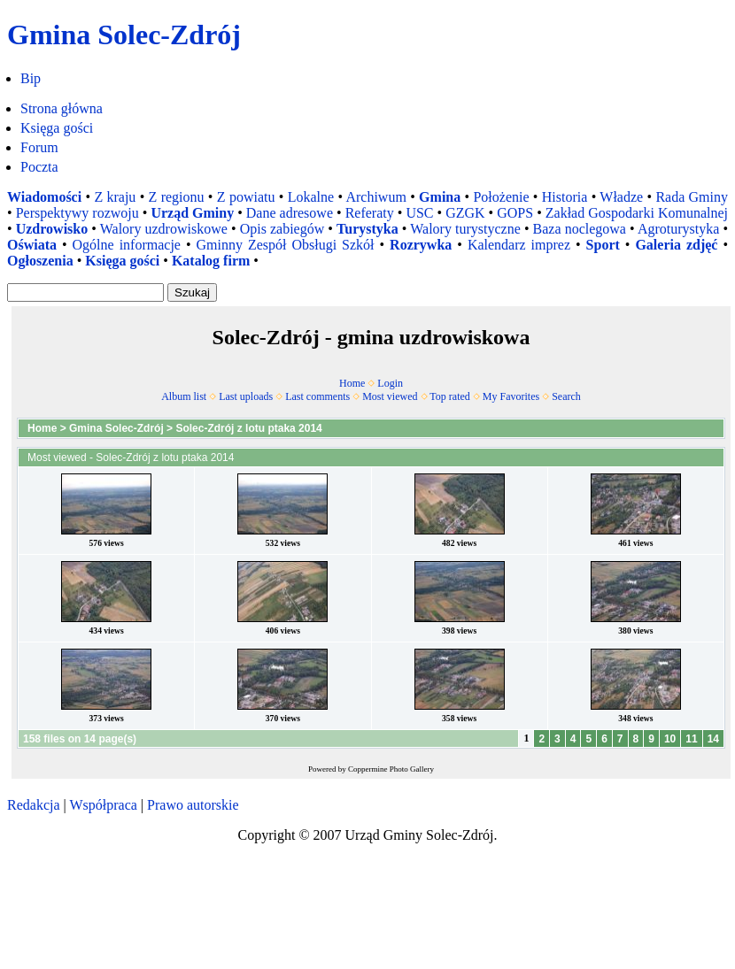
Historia (565, 196)
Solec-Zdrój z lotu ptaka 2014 (248, 428)
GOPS (515, 212)
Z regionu (177, 196)
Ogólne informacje (127, 244)
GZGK (464, 212)
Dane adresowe (289, 212)
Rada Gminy (691, 196)
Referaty (369, 212)
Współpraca (102, 804)
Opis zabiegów (282, 228)
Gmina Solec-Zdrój (116, 428)
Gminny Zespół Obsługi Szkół (286, 244)
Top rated (449, 396)
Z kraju (114, 196)
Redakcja (33, 804)
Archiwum (375, 196)
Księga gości (56, 127)
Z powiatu (246, 196)
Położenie (501, 196)
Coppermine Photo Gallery (391, 769)
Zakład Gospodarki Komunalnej (636, 212)
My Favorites (511, 396)
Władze (621, 196)
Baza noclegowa (579, 228)
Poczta (39, 166)
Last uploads (246, 396)
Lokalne (311, 196)
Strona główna (61, 108)
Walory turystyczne (465, 228)
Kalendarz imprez (519, 244)
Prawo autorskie (193, 804)
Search (566, 396)
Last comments (317, 396)
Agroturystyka (678, 228)
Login (390, 383)
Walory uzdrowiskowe (164, 228)
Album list (183, 396)
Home (352, 383)
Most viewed (389, 396)
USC (419, 212)
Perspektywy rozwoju (77, 212)
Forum (39, 147)
